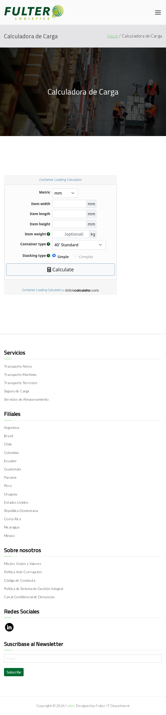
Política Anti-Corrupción (23, 572)
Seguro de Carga (16, 391)
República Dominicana (21, 510)
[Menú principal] (158, 12)
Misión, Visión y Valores (22, 563)
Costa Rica (12, 519)
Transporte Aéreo (18, 366)
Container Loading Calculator (42, 290)
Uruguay (10, 494)
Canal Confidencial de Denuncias (29, 597)
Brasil (8, 436)
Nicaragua (12, 527)
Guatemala (12, 469)
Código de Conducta (19, 580)
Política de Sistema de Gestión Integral (33, 588)
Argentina (11, 427)
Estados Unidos (16, 502)
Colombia (11, 452)
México (9, 535)
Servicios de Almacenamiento (26, 399)
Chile (8, 444)
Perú (8, 485)
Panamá (10, 477)
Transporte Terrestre (20, 383)
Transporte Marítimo (20, 374)
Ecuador (10, 461)
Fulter (70, 705)
